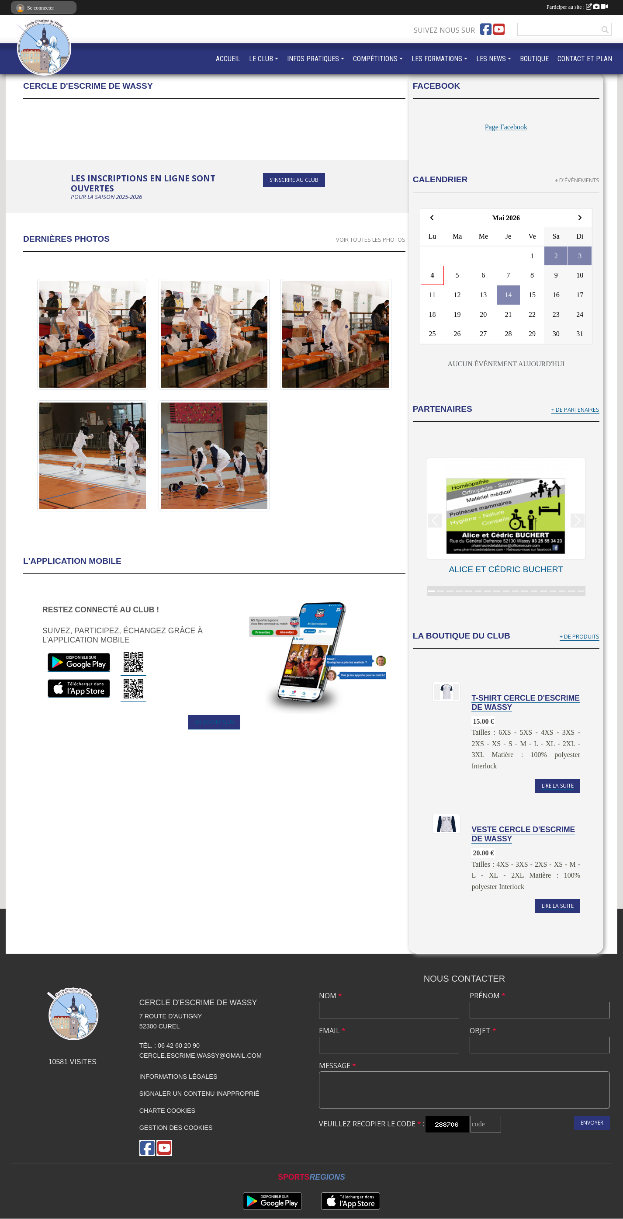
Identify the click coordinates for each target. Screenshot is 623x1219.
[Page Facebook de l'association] (485, 29)
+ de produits (579, 636)
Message (337, 1065)
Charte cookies (167, 1110)
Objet (483, 1030)
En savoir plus (214, 722)
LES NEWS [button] (491, 59)
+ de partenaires (575, 409)
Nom (330, 995)
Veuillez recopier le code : (371, 1124)
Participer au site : (577, 7)
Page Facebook (506, 127)
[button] (435, 520)
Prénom (487, 995)
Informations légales (178, 1076)
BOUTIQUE (534, 59)
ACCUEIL (228, 59)
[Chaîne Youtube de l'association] (499, 29)
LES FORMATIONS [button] (437, 59)
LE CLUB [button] (261, 59)
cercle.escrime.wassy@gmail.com (200, 1055)
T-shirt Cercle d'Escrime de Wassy (525, 703)
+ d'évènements (577, 180)
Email (332, 1030)
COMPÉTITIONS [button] (375, 59)
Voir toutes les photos (370, 239)
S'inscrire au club (294, 180)
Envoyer (592, 1122)
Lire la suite (558, 785)
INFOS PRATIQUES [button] (313, 59)
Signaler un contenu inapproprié (199, 1093)
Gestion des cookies (176, 1127)
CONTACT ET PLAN (584, 59)
